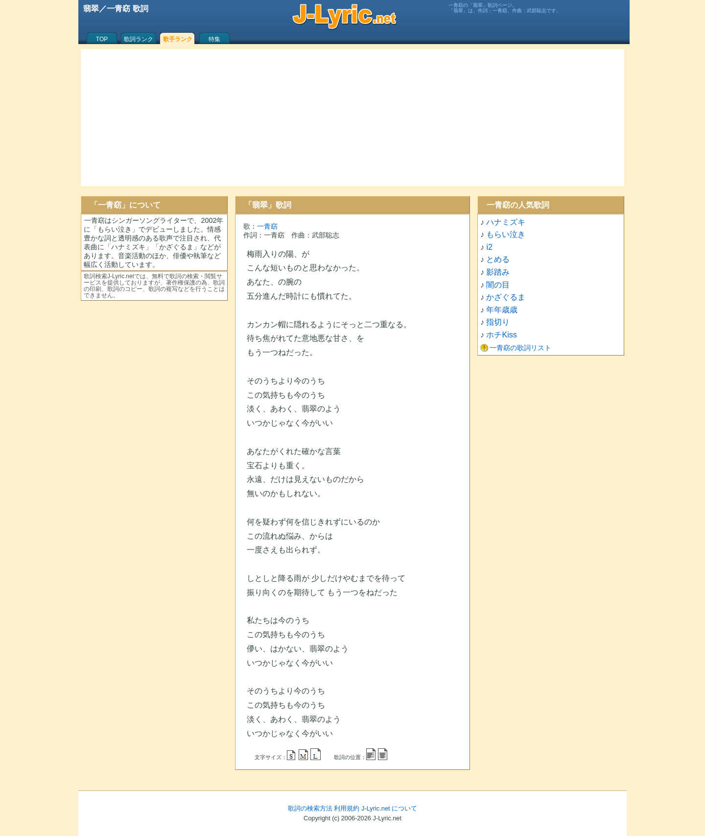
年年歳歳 (501, 310)
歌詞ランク (138, 39)
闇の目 (498, 285)
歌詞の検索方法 (310, 808)
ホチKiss (501, 335)
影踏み (498, 272)
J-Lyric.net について (389, 808)
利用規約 (346, 808)
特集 (214, 39)
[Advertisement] (352, 117)
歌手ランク (177, 39)
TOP (102, 39)
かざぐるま (505, 297)
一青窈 (267, 226)
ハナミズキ (505, 222)
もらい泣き (505, 234)
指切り (498, 322)
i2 (489, 247)
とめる (498, 259)
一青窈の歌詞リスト (520, 348)
